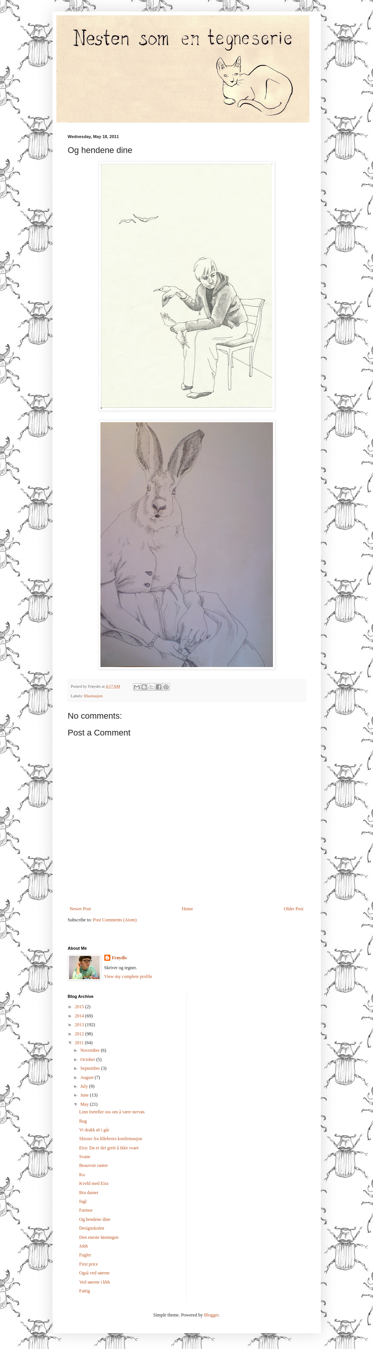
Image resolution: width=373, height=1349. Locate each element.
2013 (80, 1024)
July (84, 1086)
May (85, 1104)
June (85, 1095)
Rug (83, 1121)
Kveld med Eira (93, 1183)
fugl (82, 1201)
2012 (80, 1034)
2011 (80, 1042)
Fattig (84, 1291)
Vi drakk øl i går (94, 1130)
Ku (82, 1174)
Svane (84, 1156)
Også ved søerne (94, 1273)
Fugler (85, 1255)
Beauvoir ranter (93, 1165)
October (88, 1059)
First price (88, 1264)
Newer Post (80, 908)
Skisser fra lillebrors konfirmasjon (110, 1138)
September (90, 1068)
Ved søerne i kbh (94, 1282)
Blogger (211, 1315)
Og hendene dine (94, 1219)
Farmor (85, 1210)
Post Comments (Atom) (115, 920)
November (90, 1050)
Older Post (294, 908)
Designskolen (91, 1228)
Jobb (83, 1246)
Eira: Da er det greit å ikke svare (109, 1147)
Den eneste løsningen (98, 1237)
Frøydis (119, 957)
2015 (80, 1006)
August (87, 1077)
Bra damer (88, 1192)
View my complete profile (128, 976)
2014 (80, 1016)
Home (187, 908)
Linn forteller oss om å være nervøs (112, 1112)
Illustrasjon (93, 695)
